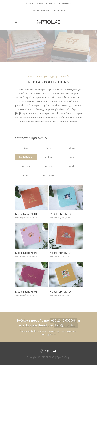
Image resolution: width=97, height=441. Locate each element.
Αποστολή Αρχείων (46, 3)
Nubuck (71, 147)
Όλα (26, 147)
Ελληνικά (60, 10)
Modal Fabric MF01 (26, 214)
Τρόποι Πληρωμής (41, 10)
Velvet (48, 147)
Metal (71, 166)
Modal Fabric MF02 (61, 214)
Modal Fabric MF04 (61, 252)
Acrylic (26, 175)
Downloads (65, 3)
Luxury (48, 166)
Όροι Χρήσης (63, 357)
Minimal (48, 157)
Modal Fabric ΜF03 (26, 252)
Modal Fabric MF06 (61, 291)
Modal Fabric (25, 157)
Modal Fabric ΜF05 (26, 291)
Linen (71, 157)
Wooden (26, 166)
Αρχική (29, 3)
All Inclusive (48, 175)
